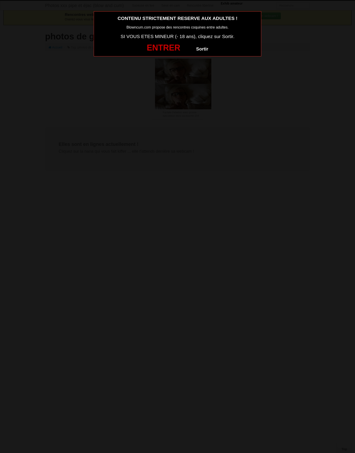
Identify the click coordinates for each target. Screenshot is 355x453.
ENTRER (163, 47)
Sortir (202, 48)
